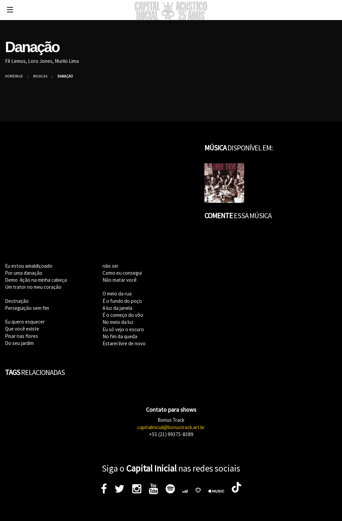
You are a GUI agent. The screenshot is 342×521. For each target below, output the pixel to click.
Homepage (14, 76)
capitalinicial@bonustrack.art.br (171, 427)
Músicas (40, 76)
